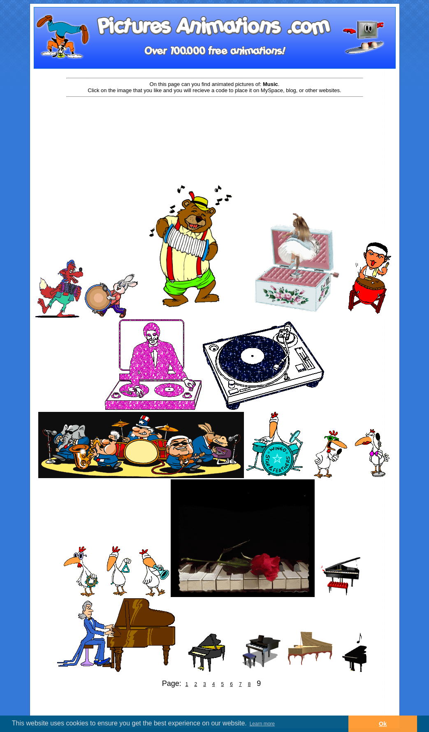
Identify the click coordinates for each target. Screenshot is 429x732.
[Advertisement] (214, 124)
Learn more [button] (262, 724)
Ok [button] (383, 723)
